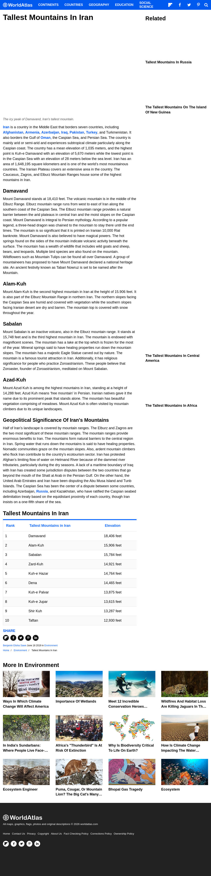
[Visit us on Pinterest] (29, 844)
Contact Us (18, 833)
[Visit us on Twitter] (21, 844)
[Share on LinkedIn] (36, 638)
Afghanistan (13, 132)
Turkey (91, 132)
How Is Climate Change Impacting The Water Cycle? (180, 750)
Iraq (64, 132)
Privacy (31, 833)
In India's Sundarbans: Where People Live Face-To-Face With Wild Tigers (26, 750)
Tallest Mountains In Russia (168, 62)
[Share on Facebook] (13, 638)
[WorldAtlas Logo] (19, 5)
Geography (99, 4)
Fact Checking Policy (76, 833)
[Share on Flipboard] (6, 638)
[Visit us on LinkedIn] (37, 844)
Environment (51, 645)
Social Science (146, 4)
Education (124, 4)
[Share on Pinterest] (28, 638)
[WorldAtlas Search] (206, 5)
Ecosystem (170, 789)
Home (6, 833)
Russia (42, 491)
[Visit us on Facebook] (14, 844)
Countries (73, 4)
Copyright (43, 833)
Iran (6, 127)
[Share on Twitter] (21, 638)
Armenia (32, 132)
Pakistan (77, 132)
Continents (48, 4)
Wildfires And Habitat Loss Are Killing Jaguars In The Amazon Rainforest (183, 706)
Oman (46, 138)
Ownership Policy (124, 833)
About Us (56, 833)
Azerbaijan (50, 132)
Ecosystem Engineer (20, 789)
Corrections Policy (101, 833)
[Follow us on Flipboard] (6, 844)
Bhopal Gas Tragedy (126, 789)
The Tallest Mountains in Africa (171, 405)
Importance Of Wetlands (76, 701)
